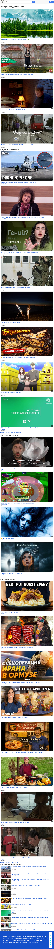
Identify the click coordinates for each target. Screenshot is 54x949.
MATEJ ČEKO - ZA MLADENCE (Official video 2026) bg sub (14, 109)
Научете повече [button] (33, 942)
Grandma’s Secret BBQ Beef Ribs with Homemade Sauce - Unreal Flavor (17, 647)
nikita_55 (3, 429)
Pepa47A (3, 40)
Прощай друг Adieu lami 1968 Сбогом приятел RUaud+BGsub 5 (15, 857)
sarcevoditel (4, 683)
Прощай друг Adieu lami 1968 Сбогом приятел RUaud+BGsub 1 (15, 287)
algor (3, 288)
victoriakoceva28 (5, 253)
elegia (3, 613)
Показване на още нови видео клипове (9, 862)
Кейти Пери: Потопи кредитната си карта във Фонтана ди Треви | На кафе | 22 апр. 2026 (31, 923)
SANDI (3, 111)
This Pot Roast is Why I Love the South (9, 612)
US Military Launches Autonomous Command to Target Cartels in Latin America (18, 182)
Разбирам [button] (50, 940)
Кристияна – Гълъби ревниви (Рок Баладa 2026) (12, 573)
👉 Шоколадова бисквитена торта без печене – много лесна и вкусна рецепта (19, 357)
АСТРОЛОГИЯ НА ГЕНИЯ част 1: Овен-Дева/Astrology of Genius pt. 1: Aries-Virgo (19, 252)
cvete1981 (4, 183)
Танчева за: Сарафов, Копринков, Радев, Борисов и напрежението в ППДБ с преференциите (22, 217)
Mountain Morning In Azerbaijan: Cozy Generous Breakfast (14, 787)
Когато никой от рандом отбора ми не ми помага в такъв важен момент (17, 503)
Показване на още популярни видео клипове (10, 432)
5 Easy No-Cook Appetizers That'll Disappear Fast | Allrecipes (14, 717)
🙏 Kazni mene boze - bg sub (7, 538)
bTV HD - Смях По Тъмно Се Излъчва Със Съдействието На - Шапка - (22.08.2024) (20, 427)
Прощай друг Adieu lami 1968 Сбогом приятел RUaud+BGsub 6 (15, 822)
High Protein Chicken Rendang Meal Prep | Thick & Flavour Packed (26, 929)
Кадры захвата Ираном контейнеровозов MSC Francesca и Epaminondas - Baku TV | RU (21, 682)
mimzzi (3, 359)
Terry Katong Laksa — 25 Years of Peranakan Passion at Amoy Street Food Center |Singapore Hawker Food (24, 752)
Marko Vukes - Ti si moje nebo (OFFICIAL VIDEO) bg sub (13, 468)
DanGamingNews (5, 504)
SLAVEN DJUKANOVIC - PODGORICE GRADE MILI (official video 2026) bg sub (18, 144)
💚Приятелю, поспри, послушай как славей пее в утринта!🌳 (15, 39)
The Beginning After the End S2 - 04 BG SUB (11, 392)
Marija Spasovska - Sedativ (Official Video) (10, 322)
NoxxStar (3, 394)
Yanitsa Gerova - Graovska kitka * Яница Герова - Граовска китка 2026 (17, 74)
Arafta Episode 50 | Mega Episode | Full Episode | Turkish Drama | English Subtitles (29, 917)
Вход (51, 1)
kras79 (3, 574)
